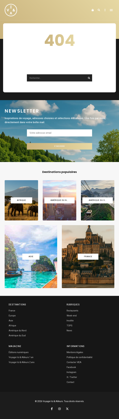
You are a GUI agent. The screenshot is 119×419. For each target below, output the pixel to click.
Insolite (70, 320)
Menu (111, 10)
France (12, 310)
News (69, 330)
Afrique (12, 325)
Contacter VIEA (74, 362)
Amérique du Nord (17, 330)
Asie (11, 320)
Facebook (71, 367)
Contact (70, 382)
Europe (12, 315)
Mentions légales (75, 352)
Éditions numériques (19, 352)
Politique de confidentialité (79, 357)
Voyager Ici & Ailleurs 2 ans (21, 362)
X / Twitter (72, 377)
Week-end (72, 315)
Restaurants (72, 310)
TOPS (69, 325)
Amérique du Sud (17, 335)
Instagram (71, 372)
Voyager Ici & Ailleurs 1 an (21, 357)
